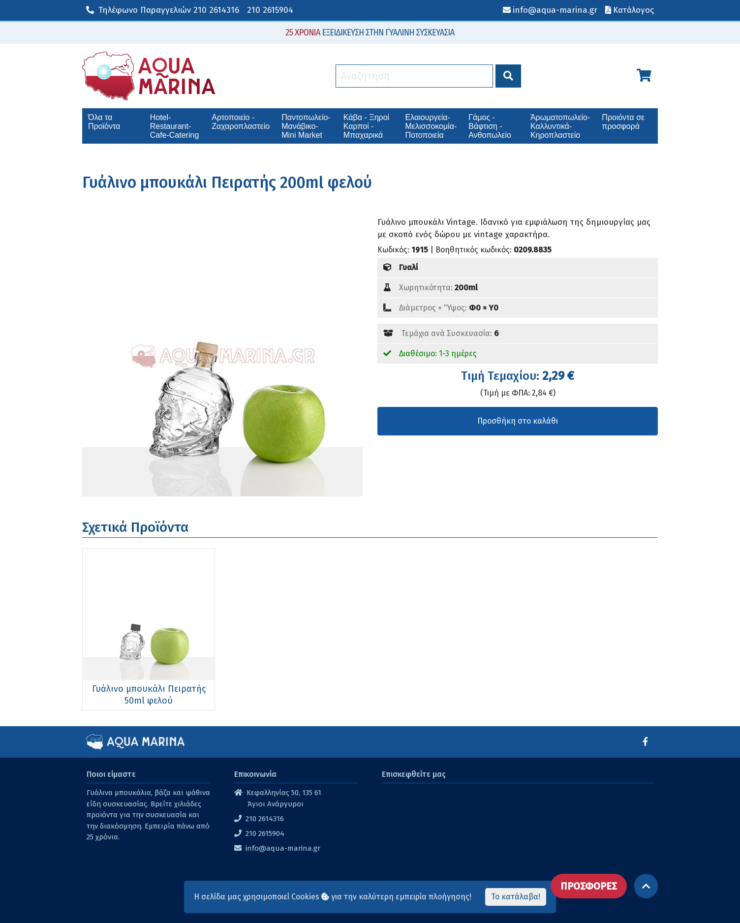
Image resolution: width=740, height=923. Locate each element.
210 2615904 (270, 10)
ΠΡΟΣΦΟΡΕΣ (588, 886)
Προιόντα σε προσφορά (623, 121)
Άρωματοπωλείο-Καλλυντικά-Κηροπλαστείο (560, 126)
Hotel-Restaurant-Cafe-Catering (174, 126)
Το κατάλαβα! (515, 896)
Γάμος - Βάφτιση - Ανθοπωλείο (489, 126)
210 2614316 (162, 10)
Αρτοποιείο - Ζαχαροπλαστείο (241, 121)
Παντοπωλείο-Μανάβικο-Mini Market (305, 126)
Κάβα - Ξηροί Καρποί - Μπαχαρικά (366, 126)
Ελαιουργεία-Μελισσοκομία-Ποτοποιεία (431, 126)
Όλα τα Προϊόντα (104, 121)
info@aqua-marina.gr (283, 848)
